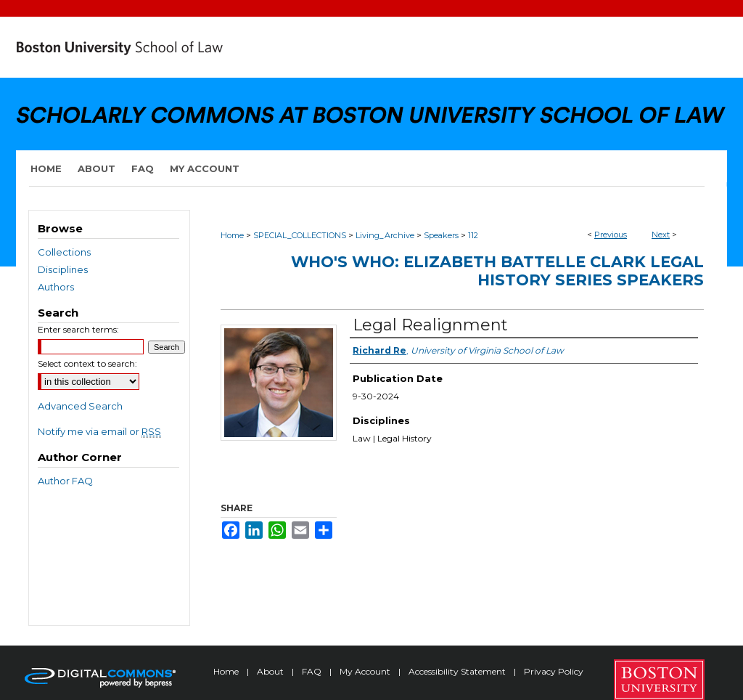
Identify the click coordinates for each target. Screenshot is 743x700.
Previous (610, 234)
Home (232, 235)
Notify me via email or (99, 431)
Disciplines (63, 269)
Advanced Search (80, 406)
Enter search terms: (78, 329)
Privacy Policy (553, 671)
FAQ (313, 671)
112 (473, 235)
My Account (366, 671)
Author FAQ (65, 481)
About (271, 671)
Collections (64, 252)
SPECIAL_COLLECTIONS (299, 235)
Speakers (441, 235)
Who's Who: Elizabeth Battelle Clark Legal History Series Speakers (497, 271)
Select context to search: (87, 363)
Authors (56, 287)
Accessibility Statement (458, 671)
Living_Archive (385, 235)
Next (661, 234)
